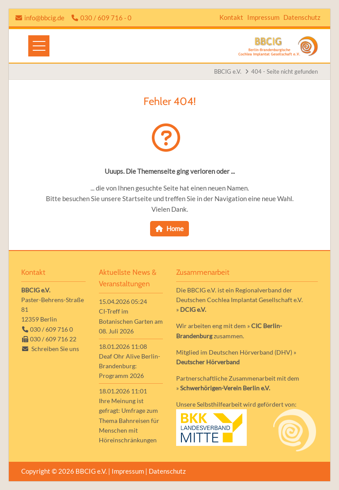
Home (175, 228)
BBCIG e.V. (227, 71)
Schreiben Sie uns (55, 348)
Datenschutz (301, 17)
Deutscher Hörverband (208, 362)
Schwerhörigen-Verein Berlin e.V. (225, 388)
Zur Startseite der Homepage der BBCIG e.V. (278, 46)
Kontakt (231, 17)
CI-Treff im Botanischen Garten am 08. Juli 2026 (131, 320)
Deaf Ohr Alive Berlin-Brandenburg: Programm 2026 (129, 365)
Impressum (263, 17)
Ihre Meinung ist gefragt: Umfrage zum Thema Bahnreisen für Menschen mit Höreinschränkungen (129, 420)
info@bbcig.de (44, 18)
